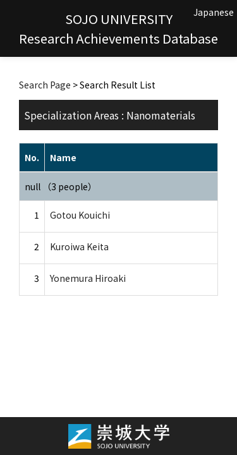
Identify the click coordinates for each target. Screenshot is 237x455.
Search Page (45, 84)
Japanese (213, 12)
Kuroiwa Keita (79, 246)
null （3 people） (61, 186)
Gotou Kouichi (80, 215)
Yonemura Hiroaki (88, 278)
